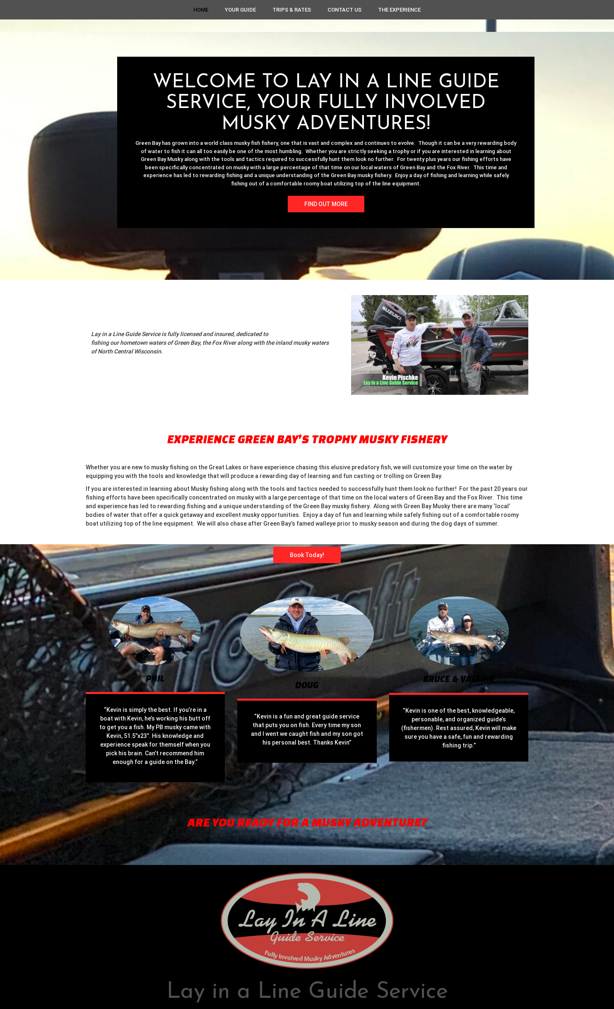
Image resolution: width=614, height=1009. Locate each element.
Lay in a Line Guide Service (307, 992)
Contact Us (344, 10)
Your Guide (240, 10)
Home (200, 10)
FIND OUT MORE (326, 204)
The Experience (399, 10)
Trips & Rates (291, 10)
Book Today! (307, 555)
